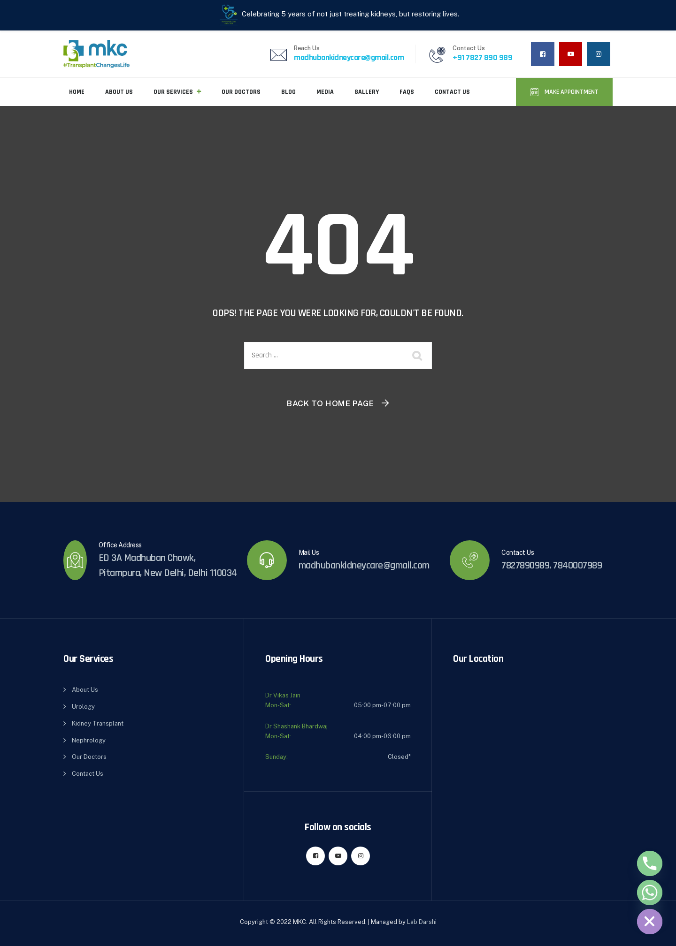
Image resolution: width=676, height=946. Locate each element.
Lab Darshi (422, 921)
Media (325, 92)
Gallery (366, 92)
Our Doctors (241, 92)
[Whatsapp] (649, 892)
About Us (119, 92)
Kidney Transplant (97, 723)
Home (76, 92)
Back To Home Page (330, 403)
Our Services (173, 92)
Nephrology (89, 740)
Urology (83, 706)
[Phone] (649, 863)
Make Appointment (571, 92)
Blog (288, 92)
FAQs (406, 92)
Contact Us (452, 92)
